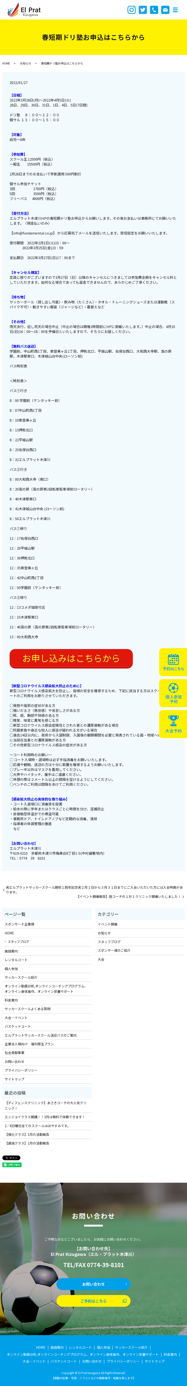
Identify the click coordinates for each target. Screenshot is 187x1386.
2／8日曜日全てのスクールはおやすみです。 (38, 1125)
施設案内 (11, 951)
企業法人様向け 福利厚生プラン (29, 1044)
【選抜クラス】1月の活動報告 (27, 1143)
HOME (6, 63)
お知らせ (25, 63)
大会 (101, 959)
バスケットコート (18, 1026)
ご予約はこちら (93, 1301)
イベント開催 (107, 924)
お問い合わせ (14, 1061)
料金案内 (11, 1000)
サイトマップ (14, 1079)
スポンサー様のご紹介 (114, 950)
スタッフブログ (18, 941)
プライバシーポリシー (21, 1070)
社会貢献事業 (14, 1052)
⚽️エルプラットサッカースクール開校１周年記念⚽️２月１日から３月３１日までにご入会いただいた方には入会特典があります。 (94, 889)
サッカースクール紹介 (21, 977)
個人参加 (11, 968)
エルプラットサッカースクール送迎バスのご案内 (41, 1035)
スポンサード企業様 (19, 924)
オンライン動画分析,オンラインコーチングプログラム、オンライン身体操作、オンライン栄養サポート (46, 988)
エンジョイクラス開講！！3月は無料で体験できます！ (45, 1116)
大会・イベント (16, 1017)
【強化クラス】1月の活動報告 (27, 1134)
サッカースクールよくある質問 (27, 1008)
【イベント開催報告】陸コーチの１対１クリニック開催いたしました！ (128, 896)
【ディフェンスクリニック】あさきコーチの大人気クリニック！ (45, 1105)
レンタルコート (16, 959)
